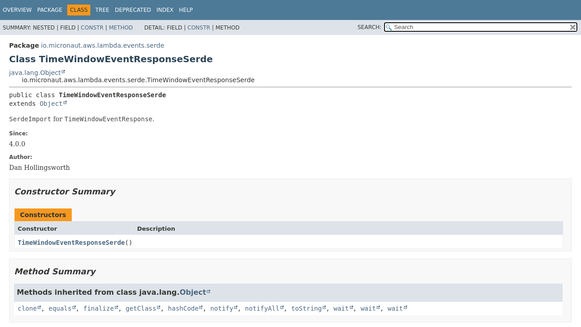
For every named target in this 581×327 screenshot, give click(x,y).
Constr (92, 28)
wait (341, 308)
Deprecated (133, 10)
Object (51, 103)
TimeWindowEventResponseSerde (71, 242)
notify (221, 308)
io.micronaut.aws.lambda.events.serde (102, 45)
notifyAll (262, 308)
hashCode (183, 308)
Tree (102, 10)
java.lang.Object (35, 72)
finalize (98, 308)
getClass (141, 308)
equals (60, 308)
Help (186, 10)
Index (165, 10)
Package (49, 10)
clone (27, 308)
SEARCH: (370, 27)
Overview (17, 10)
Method (121, 28)
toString (306, 308)
